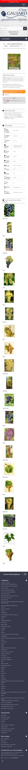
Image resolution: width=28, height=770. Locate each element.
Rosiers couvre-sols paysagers (8, 592)
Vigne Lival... (5, 218)
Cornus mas (4, 642)
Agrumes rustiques (5, 608)
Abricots (3, 607)
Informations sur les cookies (7, 728)
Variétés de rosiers (5, 582)
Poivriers (3, 686)
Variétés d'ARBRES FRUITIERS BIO (14, 44)
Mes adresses (4, 742)
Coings (2, 640)
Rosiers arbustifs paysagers (7, 590)
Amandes (3, 610)
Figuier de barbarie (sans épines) (8, 647)
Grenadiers (3, 655)
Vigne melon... (5, 477)
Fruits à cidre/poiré (5, 653)
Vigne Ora (5, 322)
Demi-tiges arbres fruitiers (7, 706)
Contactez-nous (24, 5)
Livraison (3, 721)
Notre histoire (4, 726)
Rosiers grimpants (5, 593)
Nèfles (2, 671)
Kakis (2, 661)
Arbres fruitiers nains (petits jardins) (9, 614)
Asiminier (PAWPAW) (6, 620)
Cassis (2, 630)
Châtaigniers (4, 636)
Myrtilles (3, 667)
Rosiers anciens (5, 588)
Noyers (2, 675)
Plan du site (4, 732)
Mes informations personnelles (8, 744)
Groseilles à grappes (6, 657)
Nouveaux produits (5, 717)
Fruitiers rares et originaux (7, 651)
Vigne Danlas (5, 373)
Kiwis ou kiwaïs (4, 663)
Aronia (2, 618)
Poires (2, 684)
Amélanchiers (4, 612)
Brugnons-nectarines (6, 626)
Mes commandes (5, 738)
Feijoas (2, 644)
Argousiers (3, 616)
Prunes (2, 690)
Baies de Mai (4, 624)
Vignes (6, 46)
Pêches (3, 677)
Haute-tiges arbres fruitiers (7, 708)
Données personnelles (6, 730)
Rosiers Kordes (4, 599)
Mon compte (5, 736)
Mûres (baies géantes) (6, 665)
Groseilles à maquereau (6, 659)
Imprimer (7, 94)
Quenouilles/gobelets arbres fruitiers (9, 704)
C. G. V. (2, 723)
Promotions (3, 715)
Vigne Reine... (5, 511)
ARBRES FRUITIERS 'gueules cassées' (10, 700)
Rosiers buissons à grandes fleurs (9, 584)
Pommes (3, 688)
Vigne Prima (5, 529)
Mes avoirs (3, 740)
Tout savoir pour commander (7, 724)
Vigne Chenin (5, 460)
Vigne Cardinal (6, 408)
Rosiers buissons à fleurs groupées (9, 586)
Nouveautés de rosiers (6, 597)
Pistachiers (3, 679)
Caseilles (3, 628)
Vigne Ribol (5, 253)
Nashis (2, 669)
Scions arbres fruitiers (6, 702)
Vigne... (4, 235)
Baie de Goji (4, 622)
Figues (2, 646)
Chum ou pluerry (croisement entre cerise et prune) (13, 638)
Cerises (3, 632)
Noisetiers (3, 673)
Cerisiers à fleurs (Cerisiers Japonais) (10, 634)
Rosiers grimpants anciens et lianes (9, 595)
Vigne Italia (5, 391)
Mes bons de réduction (6, 746)
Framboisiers (4, 649)
